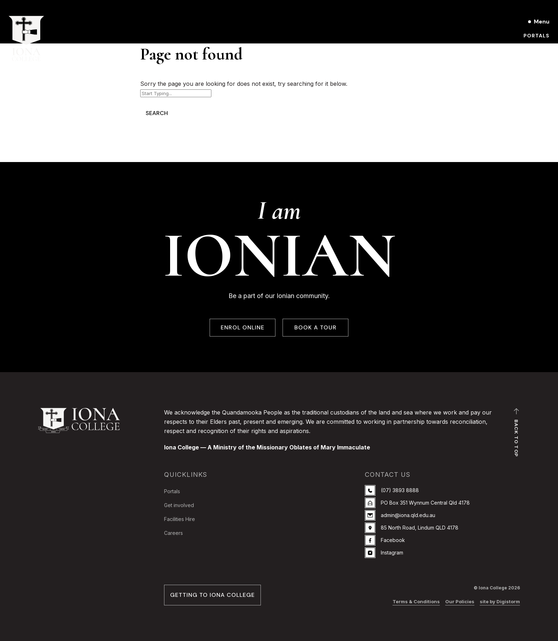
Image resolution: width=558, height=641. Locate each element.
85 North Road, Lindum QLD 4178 (411, 527)
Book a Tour (529, 48)
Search (157, 113)
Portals (536, 35)
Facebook (385, 540)
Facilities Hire (179, 519)
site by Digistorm (500, 601)
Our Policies (459, 601)
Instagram (384, 552)
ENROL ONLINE (242, 327)
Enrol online (529, 60)
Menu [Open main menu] (541, 21)
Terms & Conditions (416, 601)
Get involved (179, 505)
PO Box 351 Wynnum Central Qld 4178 (417, 502)
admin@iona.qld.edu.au (400, 515)
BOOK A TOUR (315, 327)
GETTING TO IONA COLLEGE (212, 595)
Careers (173, 533)
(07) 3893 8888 (392, 490)
